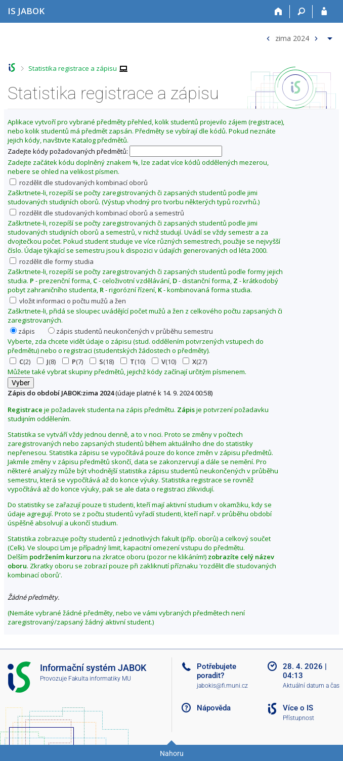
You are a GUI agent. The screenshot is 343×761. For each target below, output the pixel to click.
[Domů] (278, 11)
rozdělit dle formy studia (52, 261)
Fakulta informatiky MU (99, 678)
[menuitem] (298, 36)
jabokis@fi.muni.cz (222, 685)
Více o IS (298, 707)
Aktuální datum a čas (311, 685)
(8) (46, 361)
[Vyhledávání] (301, 11)
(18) (102, 361)
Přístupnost (298, 718)
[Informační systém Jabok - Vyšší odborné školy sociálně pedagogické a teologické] (26, 11)
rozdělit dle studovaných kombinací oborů (79, 182)
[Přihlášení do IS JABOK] (324, 11)
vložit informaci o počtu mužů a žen (68, 300)
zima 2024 (292, 37)
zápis (22, 331)
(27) (195, 361)
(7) (72, 361)
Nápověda (214, 707)
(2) (20, 361)
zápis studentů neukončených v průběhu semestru (130, 331)
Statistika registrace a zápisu (72, 68)
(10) (132, 361)
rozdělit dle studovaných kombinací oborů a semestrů (97, 212)
